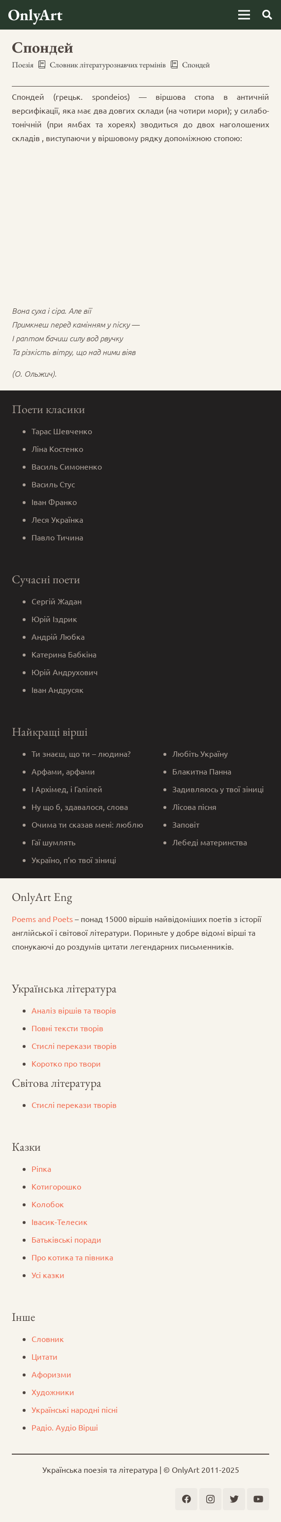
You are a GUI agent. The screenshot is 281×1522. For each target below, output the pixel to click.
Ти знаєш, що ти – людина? (80, 753)
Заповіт (185, 824)
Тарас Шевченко (61, 431)
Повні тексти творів (67, 1028)
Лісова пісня (194, 806)
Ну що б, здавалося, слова (79, 806)
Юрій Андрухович (64, 672)
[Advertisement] (140, 221)
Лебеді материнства (209, 842)
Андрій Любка (58, 636)
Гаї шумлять (53, 842)
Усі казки (47, 1275)
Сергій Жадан (56, 601)
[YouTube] (258, 1499)
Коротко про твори (66, 1063)
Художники (52, 1392)
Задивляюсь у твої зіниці (218, 789)
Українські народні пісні (74, 1409)
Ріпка (41, 1168)
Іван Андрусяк (57, 689)
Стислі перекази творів (74, 1045)
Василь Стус (53, 484)
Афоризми (51, 1374)
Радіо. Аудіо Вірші (64, 1427)
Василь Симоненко (66, 466)
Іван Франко (54, 502)
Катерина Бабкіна (63, 654)
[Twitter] (234, 1499)
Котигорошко (56, 1186)
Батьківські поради (66, 1239)
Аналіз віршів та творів (73, 1010)
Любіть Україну (200, 753)
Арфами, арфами (63, 771)
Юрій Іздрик (54, 619)
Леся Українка (57, 519)
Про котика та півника (72, 1257)
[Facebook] (186, 1499)
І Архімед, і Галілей (66, 789)
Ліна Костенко (57, 448)
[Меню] (244, 14)
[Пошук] (267, 15)
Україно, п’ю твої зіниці (73, 860)
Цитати (44, 1356)
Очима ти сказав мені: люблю (87, 824)
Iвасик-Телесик (59, 1221)
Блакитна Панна (201, 771)
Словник (47, 1338)
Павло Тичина (57, 537)
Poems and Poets (42, 919)
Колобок (47, 1204)
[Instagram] (210, 1499)
